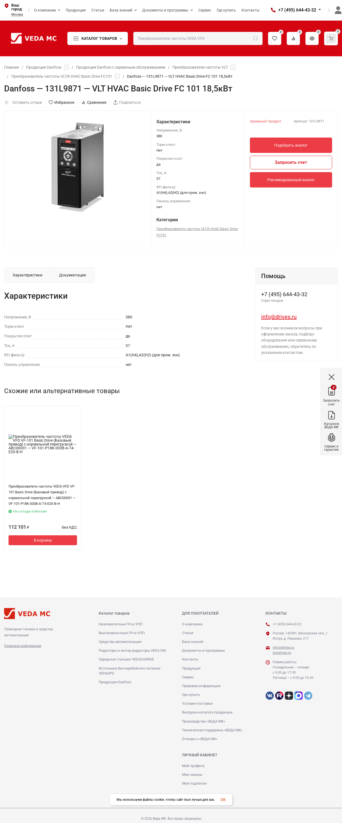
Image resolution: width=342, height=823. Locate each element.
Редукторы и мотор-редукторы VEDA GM (132, 650)
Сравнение (93, 102)
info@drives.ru (279, 316)
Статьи (188, 633)
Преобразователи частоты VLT (200, 67)
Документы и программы (203, 650)
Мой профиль (193, 766)
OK (223, 799)
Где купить (191, 695)
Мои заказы (192, 774)
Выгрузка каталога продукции (207, 712)
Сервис (188, 677)
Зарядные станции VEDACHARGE (126, 659)
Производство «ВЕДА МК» (203, 721)
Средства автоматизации (120, 642)
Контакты (190, 659)
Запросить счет (291, 162)
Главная (11, 67)
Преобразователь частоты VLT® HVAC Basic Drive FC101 (61, 76)
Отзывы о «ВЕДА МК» (199, 739)
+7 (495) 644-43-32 (297, 10)
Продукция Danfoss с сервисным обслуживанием (120, 67)
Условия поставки (197, 703)
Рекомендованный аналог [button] (291, 180)
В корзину (43, 540)
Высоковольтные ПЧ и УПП (122, 633)
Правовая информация (22, 646)
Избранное (61, 102)
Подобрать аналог (291, 145)
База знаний (192, 642)
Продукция (191, 668)
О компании (192, 624)
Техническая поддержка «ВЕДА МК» (212, 730)
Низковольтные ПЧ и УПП (120, 624)
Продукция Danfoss (43, 67)
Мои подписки (194, 783)
